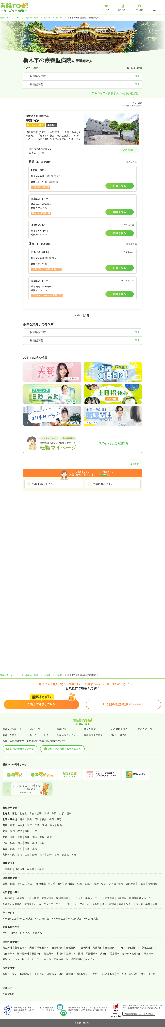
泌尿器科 (115, 953)
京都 (19, 837)
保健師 (30, 869)
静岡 (27, 831)
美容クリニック (93, 898)
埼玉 (29, 825)
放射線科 (149, 953)
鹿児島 (65, 854)
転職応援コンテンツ (67, 735)
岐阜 (19, 831)
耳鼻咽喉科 (92, 953)
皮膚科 (103, 953)
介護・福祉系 (84, 883)
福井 (44, 819)
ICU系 (51, 883)
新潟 (22, 819)
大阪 (12, 837)
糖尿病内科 (111, 947)
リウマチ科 (18, 959)
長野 (59, 819)
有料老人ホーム (32, 904)
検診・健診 (100, 883)
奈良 (42, 837)
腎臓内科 (97, 947)
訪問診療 (130, 883)
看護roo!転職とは (12, 729)
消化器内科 (57, 947)
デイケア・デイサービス (57, 904)
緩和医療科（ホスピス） (84, 959)
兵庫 (27, 837)
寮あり (96, 974)
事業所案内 (9, 993)
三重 (34, 831)
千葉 (37, 825)
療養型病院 (47, 898)
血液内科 (85, 947)
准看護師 (19, 869)
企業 (155, 904)
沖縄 (74, 854)
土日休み (39, 974)
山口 (42, 842)
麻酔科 (6, 959)
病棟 (5, 883)
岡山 (19, 842)
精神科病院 (62, 898)
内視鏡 (141, 883)
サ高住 (95, 904)
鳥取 (27, 842)
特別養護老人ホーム (140, 898)
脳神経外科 (23, 953)
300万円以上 (9, 918)
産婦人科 (71, 953)
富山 (29, 819)
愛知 (12, 831)
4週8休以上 (26, 974)
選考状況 (61, 729)
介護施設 (122, 898)
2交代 (6, 933)
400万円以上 (26, 918)
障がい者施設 (109, 904)
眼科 (80, 953)
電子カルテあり (149, 974)
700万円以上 (75, 918)
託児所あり (108, 974)
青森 (31, 813)
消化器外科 (9, 953)
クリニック (77, 898)
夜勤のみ (37, 933)
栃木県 (47, 17)
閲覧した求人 (10, 735)
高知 (34, 848)
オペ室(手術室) (25, 883)
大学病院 (19, 898)
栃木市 (59, 17)
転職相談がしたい (43, 484)
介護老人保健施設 (12, 904)
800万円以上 (91, 918)
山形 (61, 813)
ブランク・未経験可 (127, 974)
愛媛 (27, 848)
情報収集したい (102, 484)
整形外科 (36, 953)
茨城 (44, 825)
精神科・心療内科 (131, 953)
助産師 (40, 869)
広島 (12, 842)
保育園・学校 (116, 883)
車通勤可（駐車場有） (78, 974)
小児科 (59, 953)
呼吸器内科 (43, 947)
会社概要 (7, 987)
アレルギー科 (61, 959)
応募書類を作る (119, 729)
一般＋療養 (33, 898)
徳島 (12, 848)
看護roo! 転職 (31, 17)
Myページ (35, 729)
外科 (122, 947)
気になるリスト (146, 729)
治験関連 (152, 883)
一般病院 (7, 898)
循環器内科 (72, 947)
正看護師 (7, 869)
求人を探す (90, 729)
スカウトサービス (39, 735)
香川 (19, 848)
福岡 (19, 854)
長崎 (34, 854)
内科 (31, 947)
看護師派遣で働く (93, 735)
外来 (12, 883)
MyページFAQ (118, 735)
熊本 (41, 854)
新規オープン (10, 974)
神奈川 (21, 825)
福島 (68, 813)
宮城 (46, 813)
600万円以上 (58, 918)
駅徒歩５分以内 (55, 974)
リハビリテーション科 (39, 959)
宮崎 (56, 854)
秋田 (54, 813)
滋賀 (34, 837)
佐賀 (27, 854)
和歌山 (50, 837)
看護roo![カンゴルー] (9, 17)
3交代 (14, 933)
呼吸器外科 (133, 947)
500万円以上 (42, 918)
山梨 (51, 819)
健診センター (126, 904)
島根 (34, 842)
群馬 (59, 825)
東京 (12, 825)
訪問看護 (70, 883)
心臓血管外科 (149, 947)
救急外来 (41, 883)
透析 (60, 883)
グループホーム (81, 904)
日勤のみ (25, 933)
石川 (36, 819)
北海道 (23, 813)
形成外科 (49, 953)
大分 (49, 854)
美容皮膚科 (21, 947)
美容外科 (7, 947)
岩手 (39, 813)
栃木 (52, 825)
